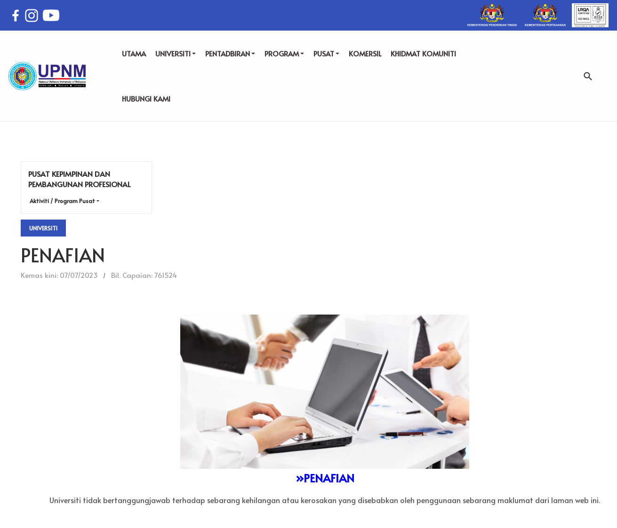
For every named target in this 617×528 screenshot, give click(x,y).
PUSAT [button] (326, 53)
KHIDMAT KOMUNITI (423, 53)
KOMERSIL (365, 53)
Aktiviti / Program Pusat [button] (62, 201)
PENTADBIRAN (230, 53)
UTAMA (134, 53)
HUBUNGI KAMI (146, 98)
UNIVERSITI (175, 53)
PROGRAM (284, 53)
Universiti (43, 228)
